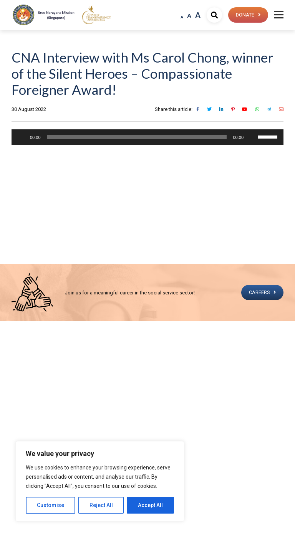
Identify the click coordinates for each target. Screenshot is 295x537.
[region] (99, 481)
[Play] (21, 137)
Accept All (150, 505)
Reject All (101, 505)
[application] (147, 137)
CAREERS (258, 292)
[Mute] (252, 137)
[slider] (137, 137)
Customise (50, 505)
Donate (244, 15)
